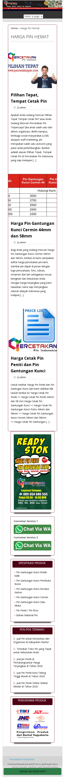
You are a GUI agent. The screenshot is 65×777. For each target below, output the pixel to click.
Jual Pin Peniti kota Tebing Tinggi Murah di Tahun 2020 (29, 674)
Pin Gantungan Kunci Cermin (32, 597)
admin (22, 107)
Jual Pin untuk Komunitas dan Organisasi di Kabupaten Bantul (31, 640)
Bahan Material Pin (27, 615)
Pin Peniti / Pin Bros (27, 610)
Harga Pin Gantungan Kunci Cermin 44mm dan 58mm (32, 229)
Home (14, 28)
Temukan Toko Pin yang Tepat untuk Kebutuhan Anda (32, 650)
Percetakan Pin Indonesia (22, 759)
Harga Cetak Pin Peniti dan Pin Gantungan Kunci (28, 364)
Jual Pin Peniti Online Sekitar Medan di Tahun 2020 (30, 684)
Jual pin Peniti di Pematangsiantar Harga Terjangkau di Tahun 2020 (28, 662)
